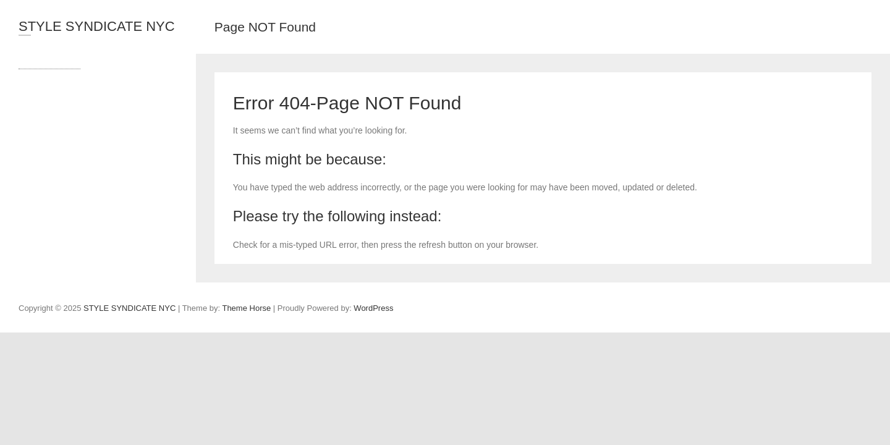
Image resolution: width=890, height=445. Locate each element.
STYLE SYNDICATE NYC (97, 26)
